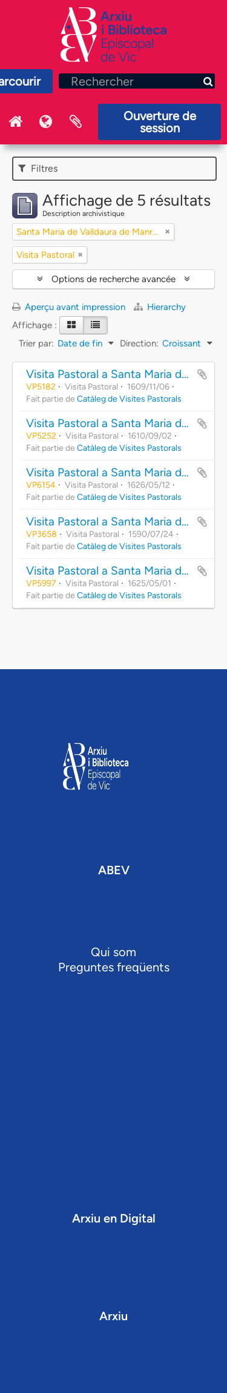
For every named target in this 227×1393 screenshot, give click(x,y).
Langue (45, 122)
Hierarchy (160, 307)
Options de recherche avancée (113, 279)
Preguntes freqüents (113, 967)
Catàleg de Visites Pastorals (129, 398)
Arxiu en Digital (114, 1218)
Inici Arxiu (15, 122)
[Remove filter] (167, 232)
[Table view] (95, 325)
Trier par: (36, 343)
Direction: (139, 343)
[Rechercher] (137, 81)
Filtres (38, 168)
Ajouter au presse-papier (202, 374)
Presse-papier (76, 122)
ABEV (114, 870)
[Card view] (71, 325)
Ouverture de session (159, 122)
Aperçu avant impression (68, 307)
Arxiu (113, 1316)
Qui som (113, 952)
